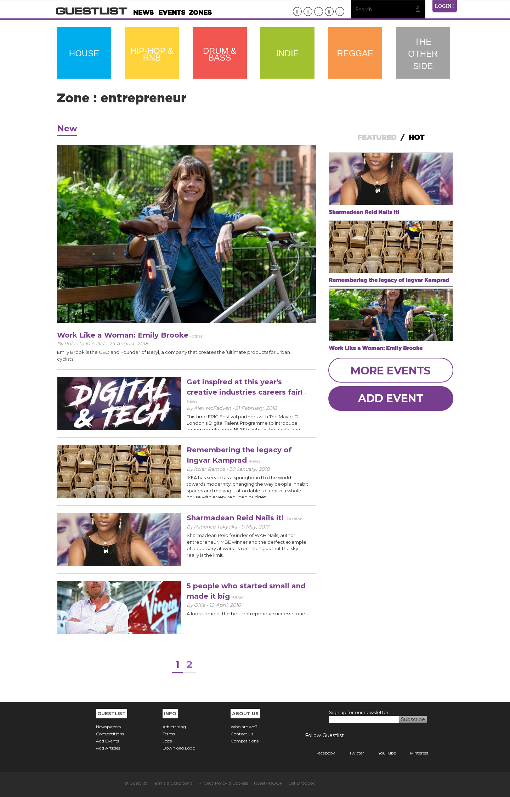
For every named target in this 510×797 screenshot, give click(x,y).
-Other (196, 336)
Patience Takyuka (216, 527)
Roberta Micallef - (86, 343)
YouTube (382, 753)
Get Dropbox (301, 783)
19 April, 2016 (225, 605)
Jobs (167, 741)
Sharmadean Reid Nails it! (235, 518)
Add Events (107, 741)
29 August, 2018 (128, 343)
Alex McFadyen (213, 408)
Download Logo (179, 748)
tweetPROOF (268, 783)
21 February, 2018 (256, 408)
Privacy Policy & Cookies (223, 783)
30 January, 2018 (249, 469)
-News (254, 461)
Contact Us (242, 733)
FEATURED (376, 137)
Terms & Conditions (172, 783)
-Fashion (293, 519)
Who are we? (244, 726)
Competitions (110, 733)
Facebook (320, 753)
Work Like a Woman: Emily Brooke (122, 335)
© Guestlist (135, 783)
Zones (200, 12)
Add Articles (108, 748)
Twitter (351, 753)
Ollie (200, 605)
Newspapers (108, 726)
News (143, 12)
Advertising (174, 726)
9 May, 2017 (255, 527)
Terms (169, 733)
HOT (416, 137)
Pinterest (414, 753)
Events (171, 12)
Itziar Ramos (210, 469)
